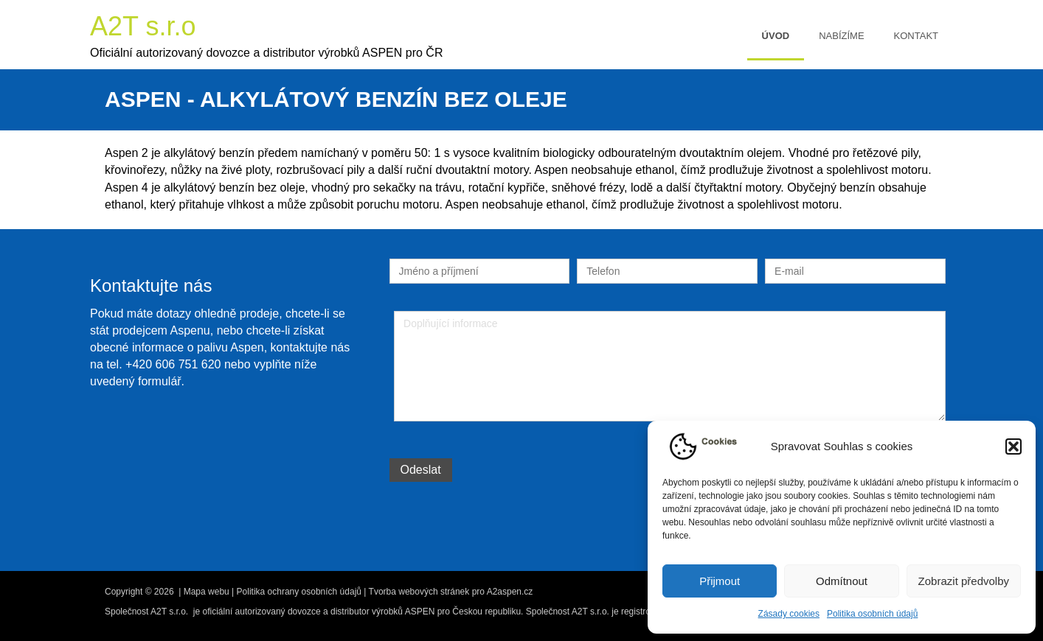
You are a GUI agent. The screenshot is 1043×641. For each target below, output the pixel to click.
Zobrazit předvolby (963, 581)
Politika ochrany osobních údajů (299, 591)
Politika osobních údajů (872, 614)
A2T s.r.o (142, 26)
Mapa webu (206, 591)
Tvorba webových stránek (419, 591)
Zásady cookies (789, 614)
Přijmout (719, 581)
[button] (1013, 446)
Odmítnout (841, 581)
